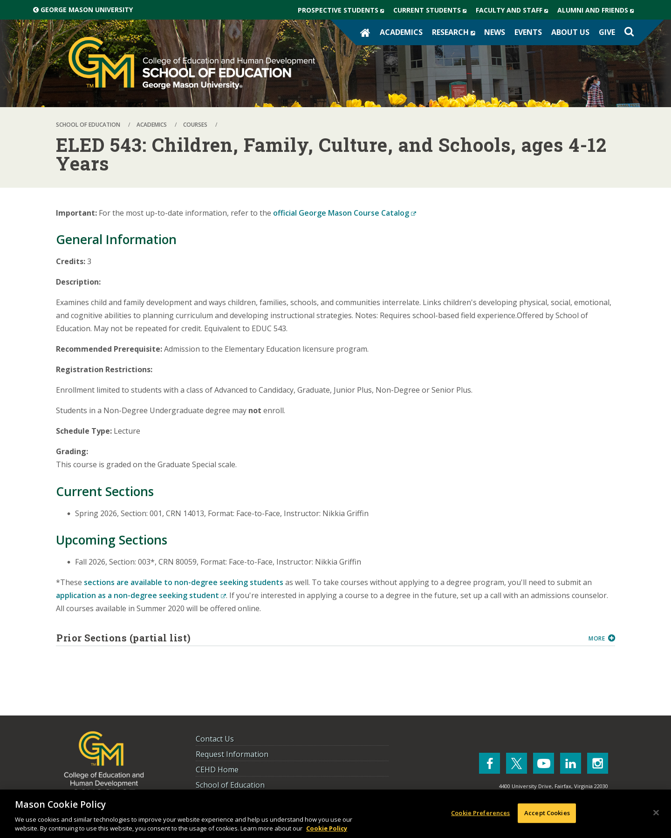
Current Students (432, 10)
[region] (335, 814)
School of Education (230, 785)
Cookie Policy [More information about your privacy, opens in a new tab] (326, 828)
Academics (401, 32)
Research (455, 32)
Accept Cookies (547, 813)
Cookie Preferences (480, 813)
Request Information (232, 754)
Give (607, 32)
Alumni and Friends (597, 10)
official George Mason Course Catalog (344, 213)
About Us (570, 32)
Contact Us (215, 739)
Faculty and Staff (514, 10)
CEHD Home (217, 769)
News (494, 32)
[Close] (656, 813)
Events (528, 32)
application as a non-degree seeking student (141, 595)
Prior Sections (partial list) (319, 638)
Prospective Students (343, 10)
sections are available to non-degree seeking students (183, 582)
